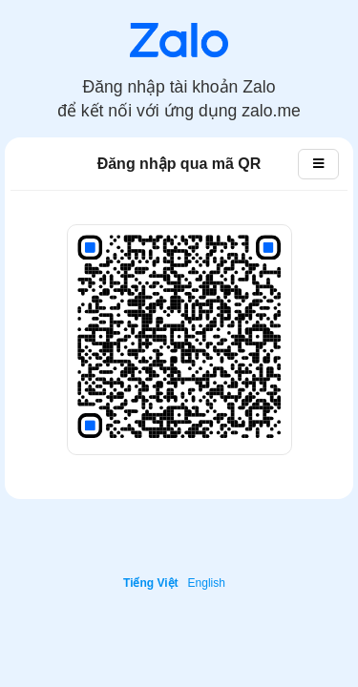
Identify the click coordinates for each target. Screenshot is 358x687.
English (206, 583)
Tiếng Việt (151, 583)
